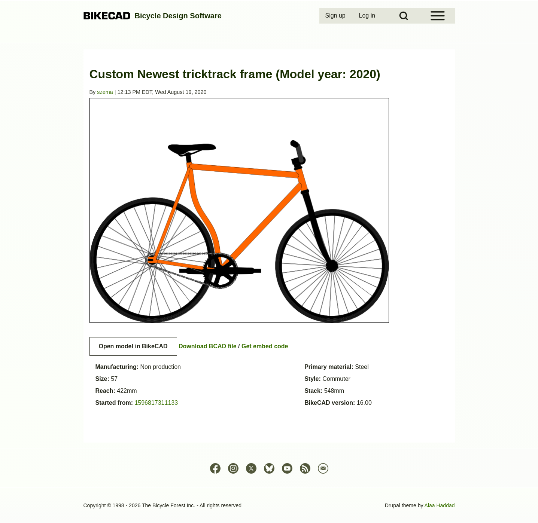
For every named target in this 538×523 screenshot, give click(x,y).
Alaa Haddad (440, 505)
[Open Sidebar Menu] (437, 16)
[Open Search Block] (403, 16)
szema (105, 92)
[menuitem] (336, 16)
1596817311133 (156, 403)
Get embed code (264, 346)
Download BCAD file (208, 346)
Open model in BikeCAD (133, 346)
